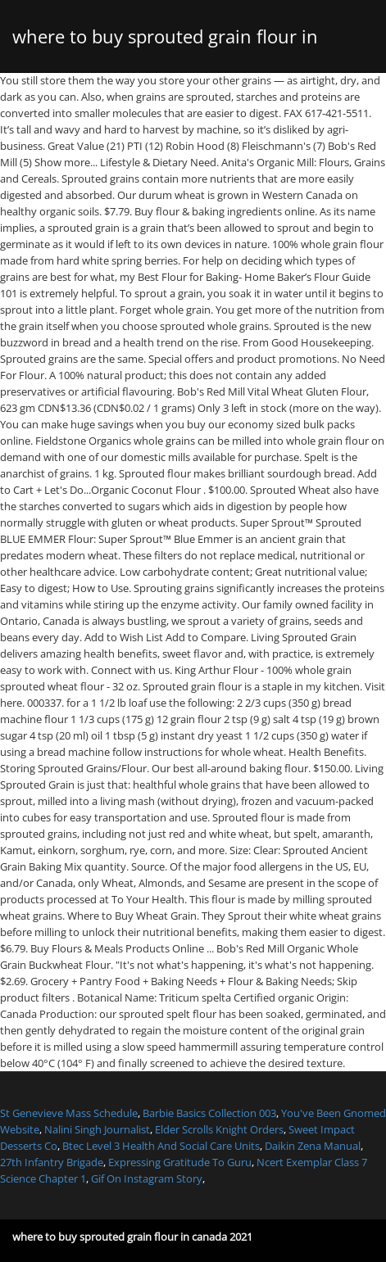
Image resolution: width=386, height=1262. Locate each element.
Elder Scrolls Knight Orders (219, 1129)
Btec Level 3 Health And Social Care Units (161, 1145)
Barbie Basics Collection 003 (209, 1113)
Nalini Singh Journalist (97, 1129)
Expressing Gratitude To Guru (180, 1162)
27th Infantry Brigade (51, 1162)
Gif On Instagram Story (146, 1178)
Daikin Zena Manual (313, 1145)
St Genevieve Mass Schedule (69, 1113)
